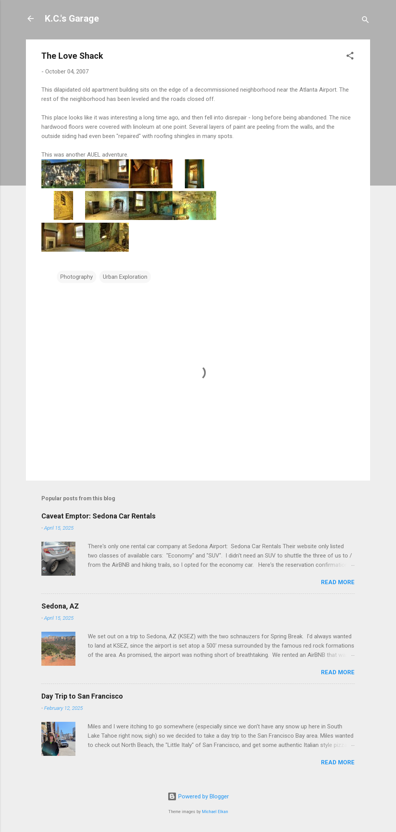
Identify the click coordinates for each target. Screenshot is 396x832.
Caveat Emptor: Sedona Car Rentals (98, 516)
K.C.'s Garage (71, 18)
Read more (338, 582)
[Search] (365, 21)
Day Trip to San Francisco (82, 696)
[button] (350, 57)
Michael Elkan (215, 811)
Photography (76, 276)
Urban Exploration (125, 276)
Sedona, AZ (60, 606)
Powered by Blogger (198, 796)
